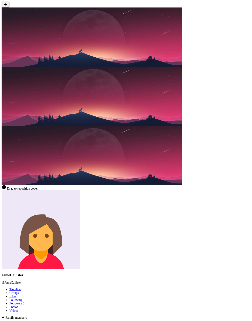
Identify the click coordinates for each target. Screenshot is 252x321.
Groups (14, 292)
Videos (13, 310)
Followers (16, 303)
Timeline (15, 289)
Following (17, 299)
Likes (13, 296)
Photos (13, 307)
